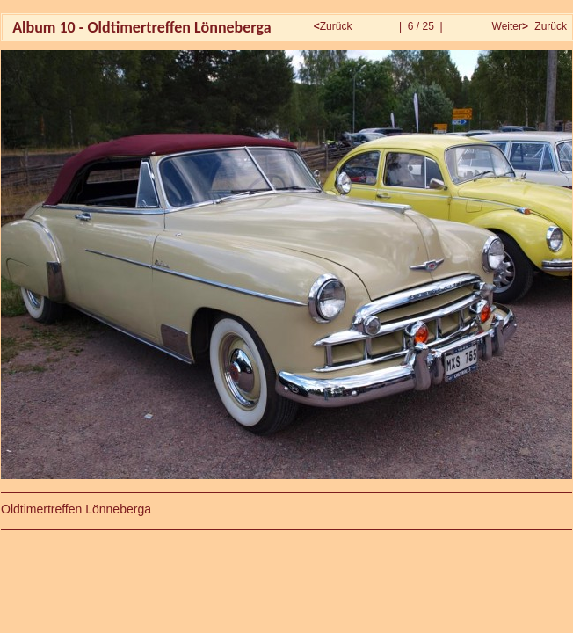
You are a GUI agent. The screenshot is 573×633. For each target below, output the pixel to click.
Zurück (334, 26)
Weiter (508, 26)
